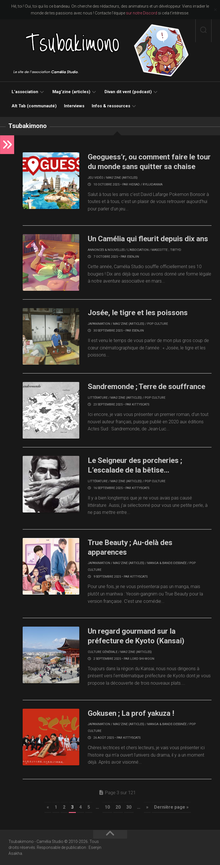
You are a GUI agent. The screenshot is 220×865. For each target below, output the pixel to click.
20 (118, 807)
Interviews (74, 105)
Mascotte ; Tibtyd (166, 250)
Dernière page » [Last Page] (171, 807)
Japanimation (99, 324)
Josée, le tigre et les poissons (138, 312)
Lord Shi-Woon (142, 659)
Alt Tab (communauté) (34, 105)
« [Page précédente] (48, 807)
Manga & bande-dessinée (167, 563)
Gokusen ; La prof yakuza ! (131, 713)
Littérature (98, 398)
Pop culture (157, 324)
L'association (138, 250)
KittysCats (140, 404)
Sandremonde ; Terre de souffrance (146, 386)
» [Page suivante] (147, 807)
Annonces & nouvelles (106, 250)
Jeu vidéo (95, 178)
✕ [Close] (215, 9)
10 (107, 807)
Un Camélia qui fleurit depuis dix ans (148, 238)
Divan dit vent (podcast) (128, 91)
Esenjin (133, 257)
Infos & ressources (111, 105)
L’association (25, 91)
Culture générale (103, 652)
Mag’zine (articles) (71, 91)
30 (128, 807)
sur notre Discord (141, 13)
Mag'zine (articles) (122, 178)
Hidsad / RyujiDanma (146, 184)
